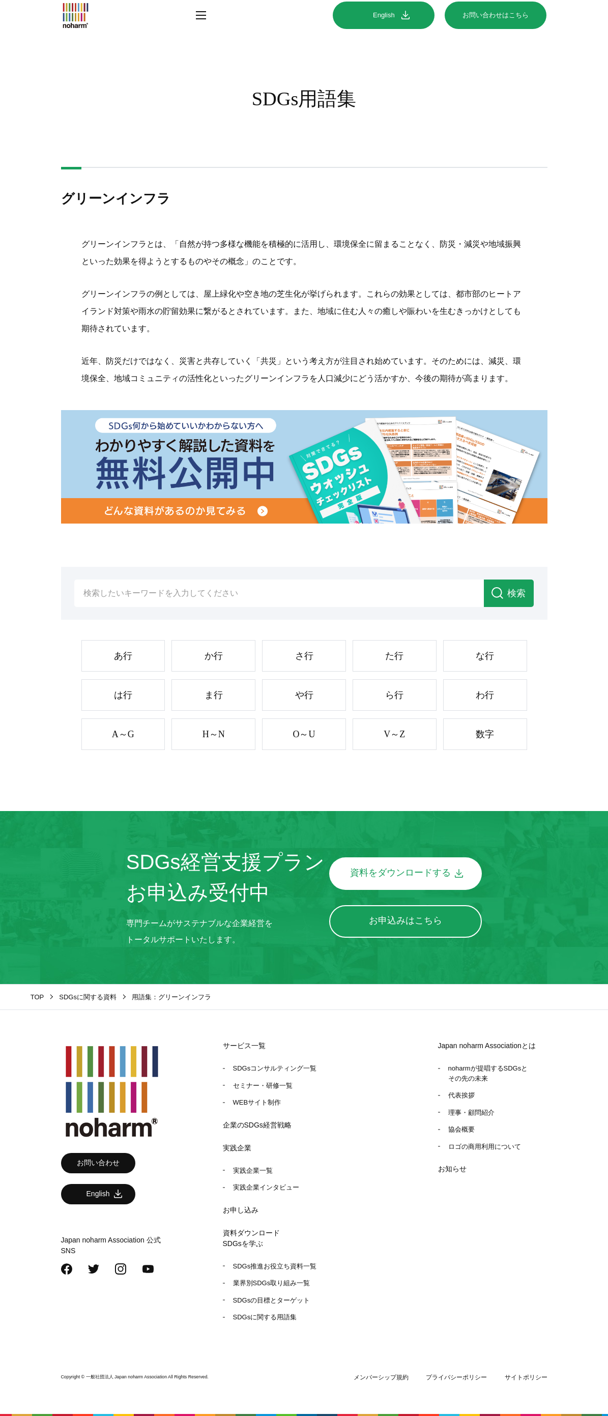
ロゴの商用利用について (484, 1146)
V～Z (394, 734)
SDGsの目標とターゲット (271, 1300)
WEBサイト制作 (257, 1102)
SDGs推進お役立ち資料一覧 (275, 1266)
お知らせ (452, 1169)
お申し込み (240, 1210)
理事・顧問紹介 (471, 1112)
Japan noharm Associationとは (487, 1046)
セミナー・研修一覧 (263, 1085)
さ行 (304, 656)
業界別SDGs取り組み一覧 (271, 1283)
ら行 (394, 695)
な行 (485, 656)
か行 (214, 656)
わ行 (485, 695)
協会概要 (461, 1129)
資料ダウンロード (251, 1233)
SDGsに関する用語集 (265, 1317)
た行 (394, 656)
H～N (213, 734)
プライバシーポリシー (456, 1377)
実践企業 (237, 1148)
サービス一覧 (244, 1046)
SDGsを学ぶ (243, 1243)
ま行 (214, 695)
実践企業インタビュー (266, 1187)
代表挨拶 (461, 1095)
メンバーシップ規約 (381, 1377)
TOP (37, 997)
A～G (123, 734)
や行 (304, 695)
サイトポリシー (526, 1377)
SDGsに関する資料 (88, 997)
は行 (123, 695)
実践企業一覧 (253, 1170)
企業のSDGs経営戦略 (257, 1125)
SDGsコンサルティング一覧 (275, 1068)
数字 (485, 734)
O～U (304, 734)
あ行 (123, 656)
